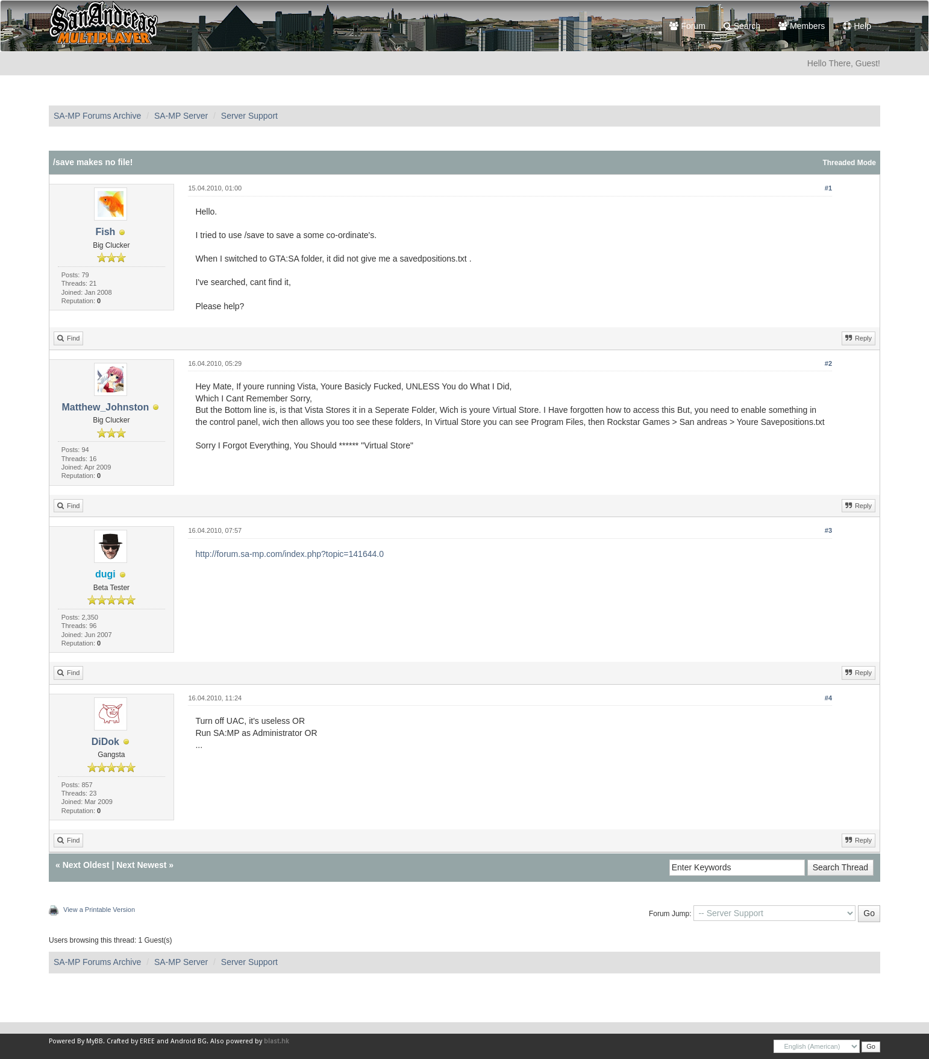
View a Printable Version (99, 909)
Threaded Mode (849, 163)
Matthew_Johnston (105, 407)
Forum (687, 26)
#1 (828, 188)
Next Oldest (86, 865)
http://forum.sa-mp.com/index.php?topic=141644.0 (289, 554)
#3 (828, 530)
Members (801, 26)
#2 (828, 363)
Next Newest (141, 865)
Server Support (249, 116)
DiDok (105, 742)
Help (857, 26)
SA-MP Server (181, 116)
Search (742, 26)
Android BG (188, 1041)
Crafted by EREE (131, 1041)
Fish (105, 232)
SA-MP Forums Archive (97, 116)
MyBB (94, 1041)
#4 (828, 698)
